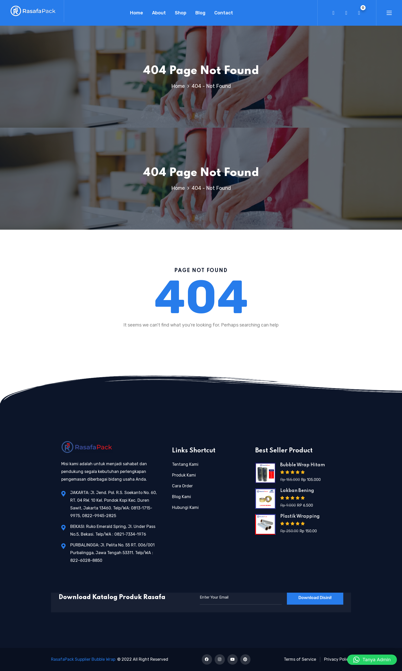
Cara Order (182, 485)
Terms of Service (300, 659)
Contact (223, 13)
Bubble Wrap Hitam (302, 465)
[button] (372, 660)
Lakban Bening (297, 490)
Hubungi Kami (185, 507)
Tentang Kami (185, 464)
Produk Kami (184, 475)
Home (136, 13)
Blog (200, 13)
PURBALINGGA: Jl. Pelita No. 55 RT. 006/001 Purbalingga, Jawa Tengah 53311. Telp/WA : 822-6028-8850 (112, 553)
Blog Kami (181, 496)
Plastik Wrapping (300, 516)
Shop (180, 13)
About (159, 13)
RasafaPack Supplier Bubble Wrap (83, 659)
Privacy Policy (337, 659)
